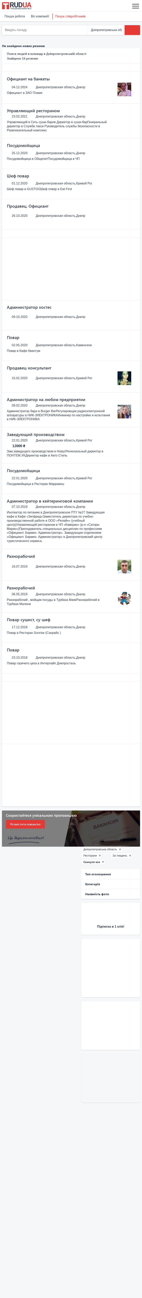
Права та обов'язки (16, 1218)
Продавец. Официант (28, 206)
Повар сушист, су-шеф (28, 619)
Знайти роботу (75, 1213)
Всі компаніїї (40, 16)
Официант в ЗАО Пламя (24, 92)
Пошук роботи (15, 16)
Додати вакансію (14, 1257)
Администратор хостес (29, 307)
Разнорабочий (21, 556)
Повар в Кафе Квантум (23, 350)
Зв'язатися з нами (85, 1271)
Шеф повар (18, 175)
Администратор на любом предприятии (46, 399)
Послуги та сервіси (15, 1262)
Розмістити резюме (79, 1223)
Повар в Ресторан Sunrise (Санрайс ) (34, 632)
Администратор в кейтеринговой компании (50, 501)
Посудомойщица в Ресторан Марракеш (35, 484)
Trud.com (8, 1232)
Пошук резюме (12, 1252)
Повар (13, 337)
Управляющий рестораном (33, 110)
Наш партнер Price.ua (17, 1237)
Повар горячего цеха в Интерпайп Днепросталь (41, 663)
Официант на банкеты (28, 78)
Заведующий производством (35, 434)
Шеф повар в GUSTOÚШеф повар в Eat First (39, 189)
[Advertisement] (71, 268)
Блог (5, 1213)
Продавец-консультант (29, 367)
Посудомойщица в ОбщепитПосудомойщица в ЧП (43, 158)
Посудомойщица (23, 145)
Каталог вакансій (14, 1223)
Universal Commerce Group (21, 1227)
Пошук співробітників (70, 16)
